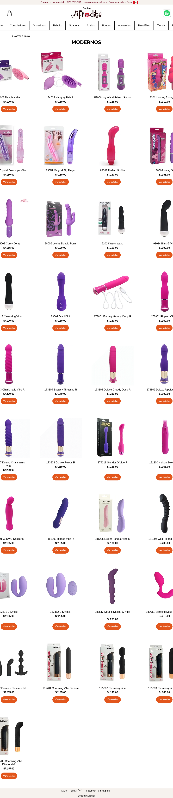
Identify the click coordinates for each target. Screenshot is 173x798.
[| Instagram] (105, 790)
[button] (9, 13)
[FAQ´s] (64, 790)
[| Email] (77, 790)
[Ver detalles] (9, 109)
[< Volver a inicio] (20, 36)
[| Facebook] (91, 790)
